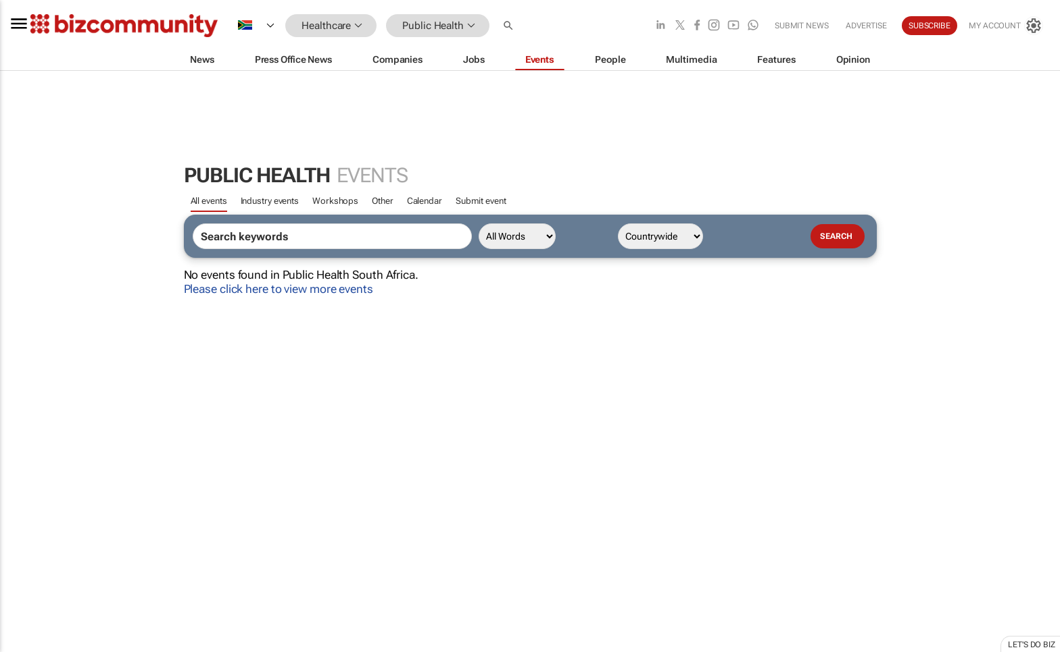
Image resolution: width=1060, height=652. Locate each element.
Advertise (866, 25)
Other (382, 201)
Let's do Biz (1031, 644)
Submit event (481, 201)
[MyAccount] (1006, 25)
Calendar (424, 201)
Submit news (802, 25)
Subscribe (929, 25)
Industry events (270, 201)
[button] (510, 26)
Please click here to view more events (278, 289)
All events (209, 201)
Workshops (335, 201)
